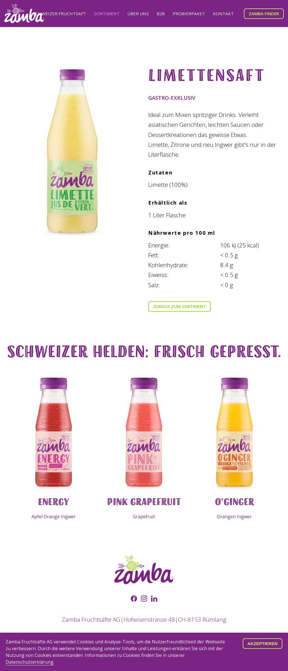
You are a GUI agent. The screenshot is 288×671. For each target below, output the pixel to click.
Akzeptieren (263, 643)
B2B (161, 13)
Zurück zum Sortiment (179, 306)
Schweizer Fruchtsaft (59, 13)
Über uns (138, 13)
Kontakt (223, 13)
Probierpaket (189, 13)
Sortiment (107, 13)
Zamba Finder (264, 13)
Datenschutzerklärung (29, 662)
